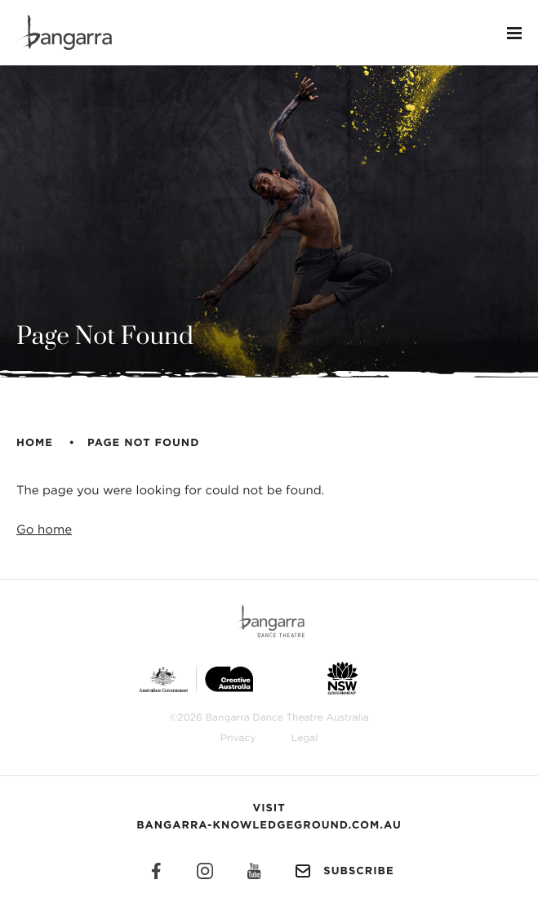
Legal (304, 739)
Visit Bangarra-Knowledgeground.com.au (269, 817)
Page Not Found (143, 443)
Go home (44, 530)
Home (34, 443)
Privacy (238, 739)
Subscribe (342, 871)
